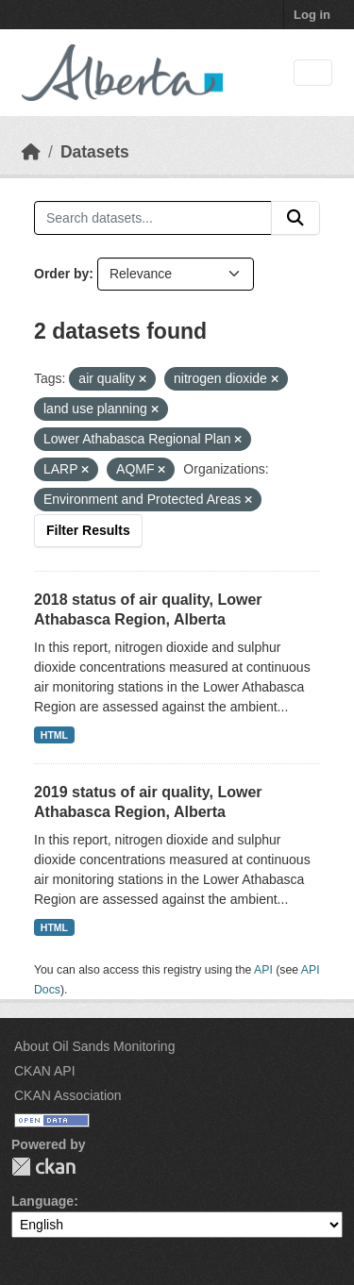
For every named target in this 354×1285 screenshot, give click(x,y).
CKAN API (45, 1070)
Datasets (94, 151)
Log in (312, 15)
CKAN (43, 1167)
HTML (54, 735)
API (263, 969)
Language (42, 1201)
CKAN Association (68, 1095)
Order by (61, 273)
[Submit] (295, 218)
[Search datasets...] (153, 218)
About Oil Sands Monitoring (94, 1046)
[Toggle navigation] (313, 73)
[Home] (31, 151)
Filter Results (88, 530)
